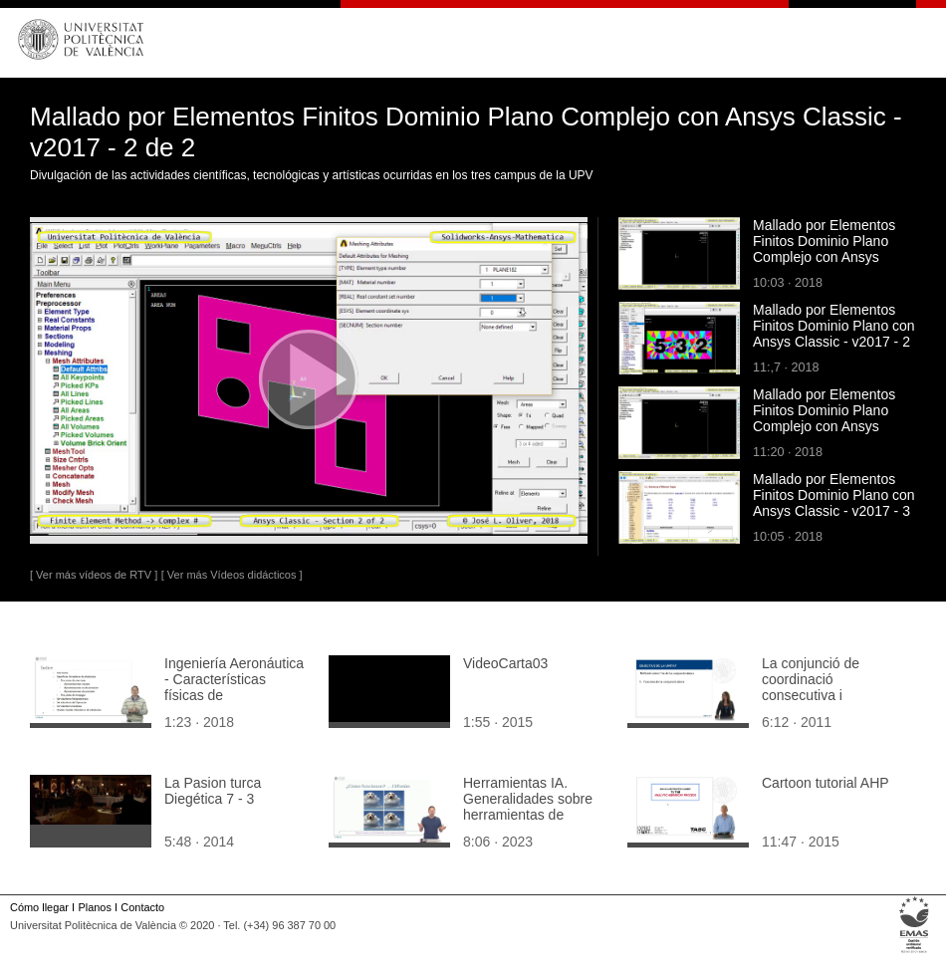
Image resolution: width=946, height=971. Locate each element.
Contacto (142, 907)
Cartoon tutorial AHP (825, 783)
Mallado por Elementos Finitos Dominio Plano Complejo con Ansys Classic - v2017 (824, 418)
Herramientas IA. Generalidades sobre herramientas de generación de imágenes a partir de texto (527, 822)
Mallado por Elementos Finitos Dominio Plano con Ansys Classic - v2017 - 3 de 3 (834, 503)
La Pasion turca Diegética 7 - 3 (212, 791)
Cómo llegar (39, 907)
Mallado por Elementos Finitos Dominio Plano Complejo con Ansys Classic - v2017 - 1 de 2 (826, 249)
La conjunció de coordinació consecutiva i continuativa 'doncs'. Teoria (824, 695)
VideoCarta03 (505, 663)
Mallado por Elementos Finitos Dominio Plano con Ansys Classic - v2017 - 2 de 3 (834, 333)
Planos (94, 907)
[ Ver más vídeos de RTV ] (93, 575)
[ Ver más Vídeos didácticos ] (232, 575)
